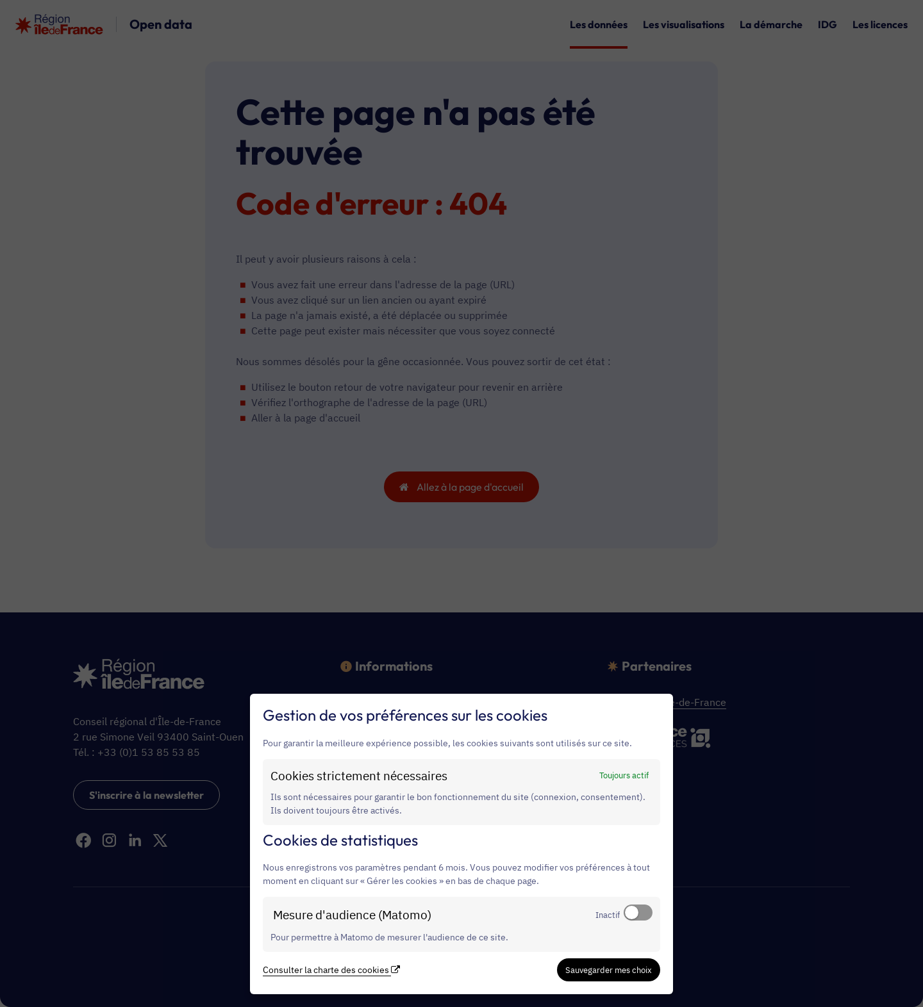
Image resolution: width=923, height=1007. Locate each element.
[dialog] (461, 844)
